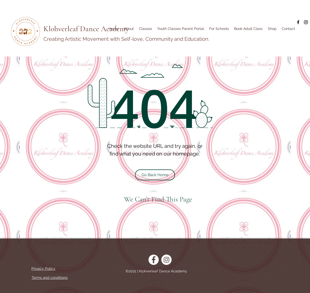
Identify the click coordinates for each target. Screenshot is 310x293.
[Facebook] (298, 22)
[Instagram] (305, 22)
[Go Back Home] (155, 174)
